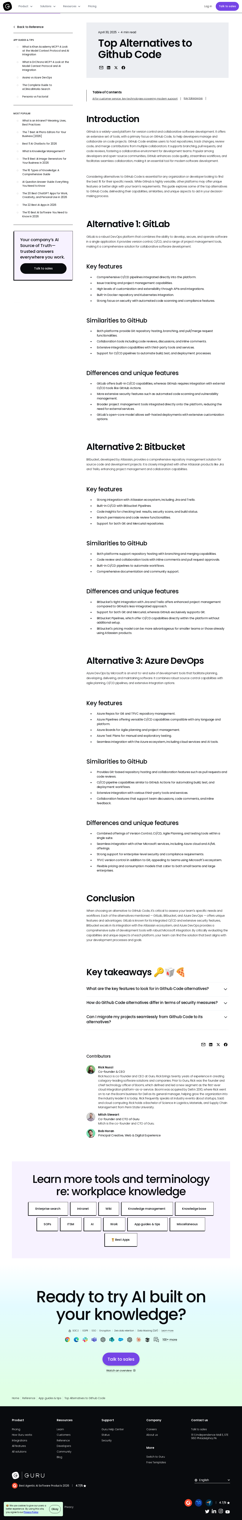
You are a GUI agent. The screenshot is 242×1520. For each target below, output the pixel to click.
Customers (64, 1435)
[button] (25, 6)
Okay (54, 1509)
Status (106, 1435)
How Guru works (22, 1435)
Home (15, 1398)
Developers (64, 1446)
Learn (60, 1429)
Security (107, 1440)
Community (64, 1451)
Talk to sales (227, 6)
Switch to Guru (155, 1457)
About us (152, 1435)
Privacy (68, 1507)
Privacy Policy (31, 1512)
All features (19, 1446)
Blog (59, 1457)
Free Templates (156, 1462)
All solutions (19, 1451)
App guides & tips (50, 1398)
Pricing (92, 6)
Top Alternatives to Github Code (84, 1398)
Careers (151, 1429)
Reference (28, 1398)
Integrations (19, 1440)
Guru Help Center (113, 1429)
